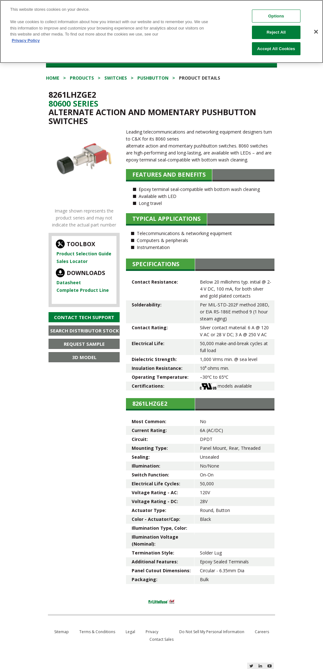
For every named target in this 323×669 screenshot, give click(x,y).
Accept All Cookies (276, 43)
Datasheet (68, 282)
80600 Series (73, 103)
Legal (130, 631)
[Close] (316, 27)
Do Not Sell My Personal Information (211, 631)
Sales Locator (72, 261)
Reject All (276, 27)
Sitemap (61, 631)
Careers (262, 631)
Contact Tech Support (84, 317)
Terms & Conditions (97, 631)
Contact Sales (161, 639)
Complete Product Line (82, 290)
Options (276, 11)
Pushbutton (152, 78)
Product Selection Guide (83, 254)
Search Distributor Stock (84, 330)
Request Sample (84, 344)
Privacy (152, 631)
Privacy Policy (26, 35)
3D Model (84, 357)
